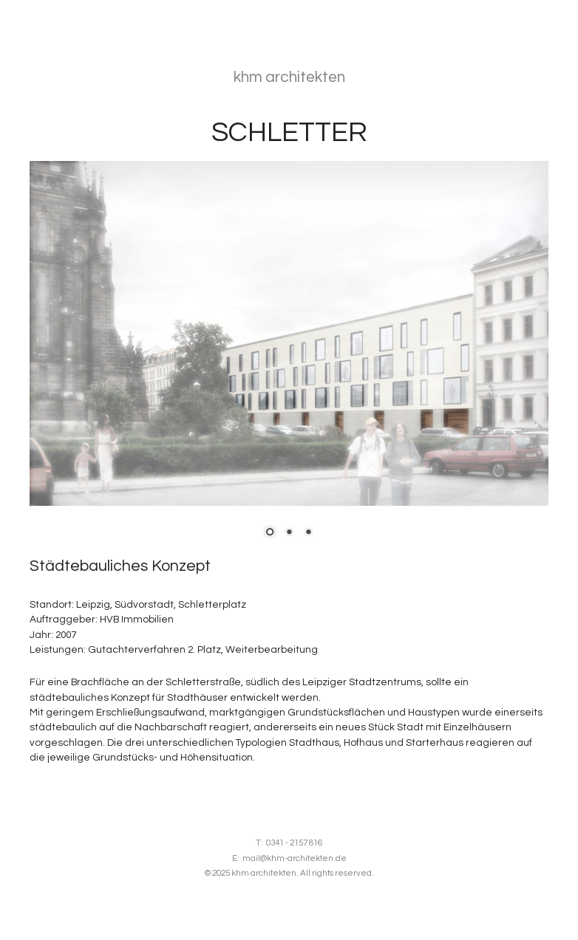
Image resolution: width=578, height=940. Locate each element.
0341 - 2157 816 (294, 843)
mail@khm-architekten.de (294, 858)
